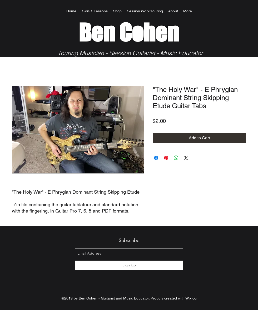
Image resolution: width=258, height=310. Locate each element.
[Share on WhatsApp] (176, 158)
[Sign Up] (129, 265)
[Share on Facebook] (156, 158)
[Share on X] (186, 158)
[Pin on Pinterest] (166, 158)
